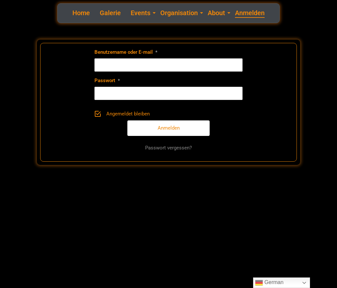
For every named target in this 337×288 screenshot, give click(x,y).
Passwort (107, 80)
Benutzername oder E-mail (125, 52)
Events (141, 13)
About (217, 13)
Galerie (110, 13)
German (269, 283)
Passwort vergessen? (168, 148)
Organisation (179, 13)
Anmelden (250, 13)
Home (81, 13)
